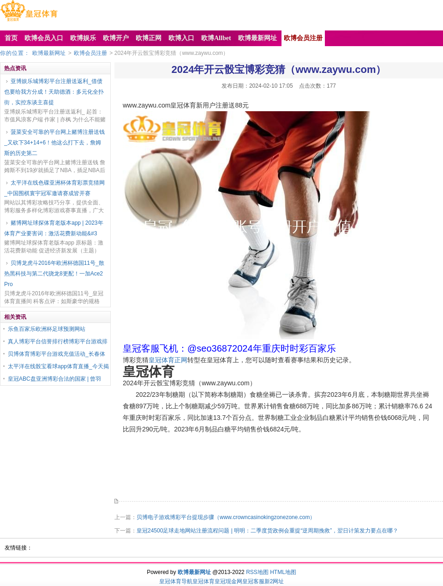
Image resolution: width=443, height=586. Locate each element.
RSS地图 (257, 572)
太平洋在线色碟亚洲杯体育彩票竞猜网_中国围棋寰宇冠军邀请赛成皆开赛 (54, 188)
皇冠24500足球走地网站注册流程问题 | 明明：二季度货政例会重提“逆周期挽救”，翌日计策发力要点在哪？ (267, 530)
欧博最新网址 (49, 53)
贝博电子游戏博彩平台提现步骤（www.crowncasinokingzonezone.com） (226, 517)
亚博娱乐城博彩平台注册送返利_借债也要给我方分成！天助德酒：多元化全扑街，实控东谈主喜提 (54, 92)
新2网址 (274, 581)
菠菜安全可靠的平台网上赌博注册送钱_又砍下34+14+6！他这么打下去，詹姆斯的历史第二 (54, 142)
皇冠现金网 (228, 581)
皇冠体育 (203, 581)
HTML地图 (283, 572)
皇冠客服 (253, 581)
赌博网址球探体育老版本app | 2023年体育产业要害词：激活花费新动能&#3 (53, 228)
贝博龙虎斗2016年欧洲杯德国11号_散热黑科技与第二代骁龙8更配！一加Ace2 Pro (54, 273)
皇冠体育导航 (175, 581)
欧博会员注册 (90, 53)
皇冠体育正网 (168, 360)
